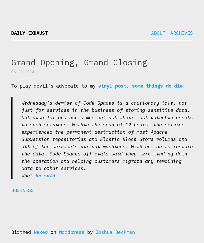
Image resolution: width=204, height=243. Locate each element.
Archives (181, 33)
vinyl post (112, 86)
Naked (41, 232)
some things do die (157, 86)
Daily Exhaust (29, 33)
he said (45, 176)
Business (22, 190)
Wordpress (71, 232)
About (158, 33)
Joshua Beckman (115, 232)
